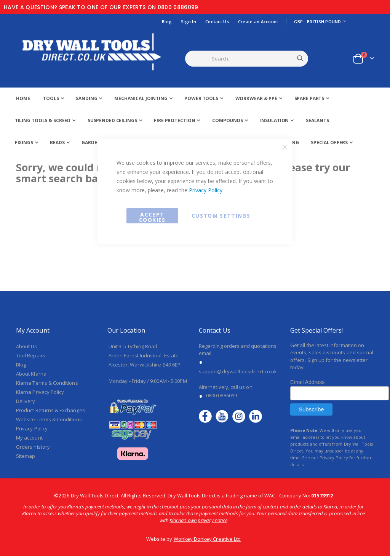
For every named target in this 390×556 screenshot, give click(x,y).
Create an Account (258, 21)
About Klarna (31, 373)
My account (29, 437)
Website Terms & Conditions (49, 419)
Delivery (25, 401)
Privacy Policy (205, 189)
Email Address (307, 382)
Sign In (188, 21)
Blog (167, 21)
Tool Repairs (30, 355)
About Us (26, 346)
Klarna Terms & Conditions (47, 382)
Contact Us (217, 21)
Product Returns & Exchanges (50, 410)
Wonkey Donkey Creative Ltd (207, 538)
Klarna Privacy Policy (40, 392)
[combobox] (256, 59)
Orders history (33, 446)
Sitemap (25, 455)
